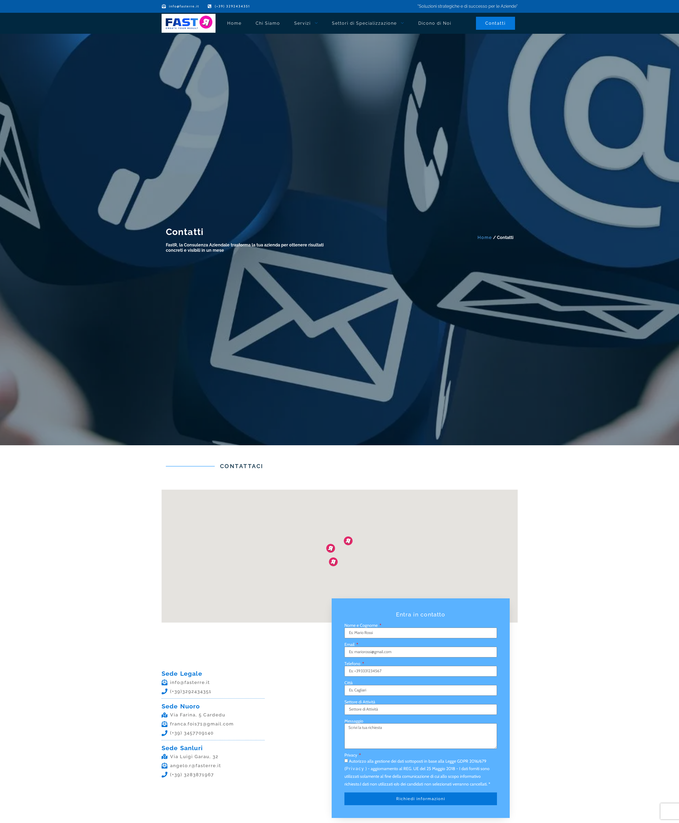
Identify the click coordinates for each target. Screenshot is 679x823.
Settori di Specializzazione (368, 23)
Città (348, 683)
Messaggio (353, 721)
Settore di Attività (359, 702)
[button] (333, 561)
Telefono (352, 664)
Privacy (351, 755)
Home (234, 23)
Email (350, 645)
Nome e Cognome (361, 625)
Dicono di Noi (434, 23)
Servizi (306, 23)
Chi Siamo (268, 23)
